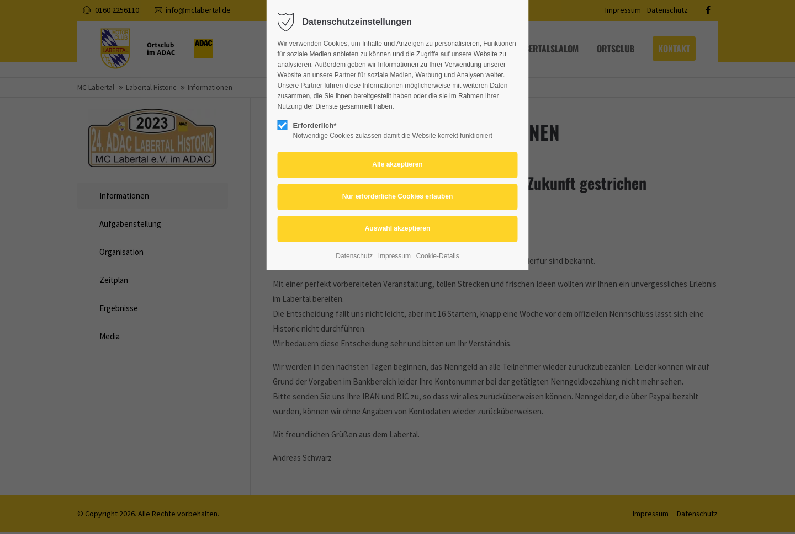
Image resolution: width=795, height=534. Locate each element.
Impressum (394, 256)
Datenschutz (354, 256)
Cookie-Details (437, 256)
